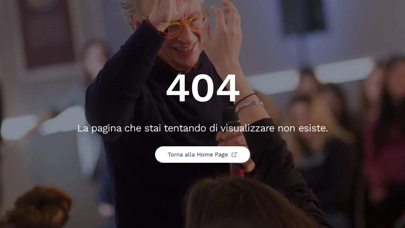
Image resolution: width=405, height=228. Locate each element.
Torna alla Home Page (202, 154)
